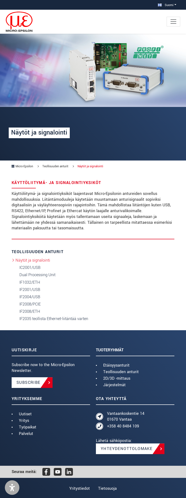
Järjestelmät (114, 384)
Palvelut (26, 433)
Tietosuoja (108, 488)
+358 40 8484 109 (123, 426)
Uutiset (25, 414)
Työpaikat (27, 427)
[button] (12, 487)
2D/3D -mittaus (116, 378)
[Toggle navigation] (173, 21)
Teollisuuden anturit (121, 371)
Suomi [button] (165, 5)
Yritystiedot (79, 488)
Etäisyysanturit (116, 365)
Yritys (24, 420)
